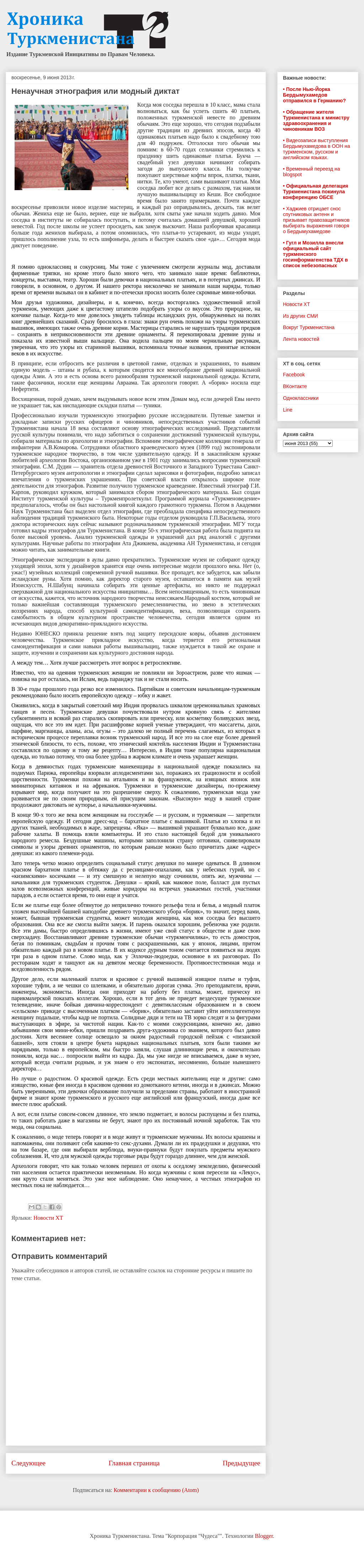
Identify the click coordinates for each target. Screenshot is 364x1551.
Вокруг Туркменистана (308, 327)
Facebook (294, 374)
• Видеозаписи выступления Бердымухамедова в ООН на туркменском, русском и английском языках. (316, 149)
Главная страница (134, 1463)
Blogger (264, 1536)
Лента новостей (301, 339)
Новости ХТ (48, 1218)
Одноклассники (300, 398)
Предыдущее (241, 1463)
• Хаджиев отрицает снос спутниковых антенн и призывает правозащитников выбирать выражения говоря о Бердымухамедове (316, 220)
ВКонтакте (295, 386)
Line (287, 410)
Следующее (28, 1463)
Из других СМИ (300, 316)
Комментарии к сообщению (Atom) (156, 1490)
